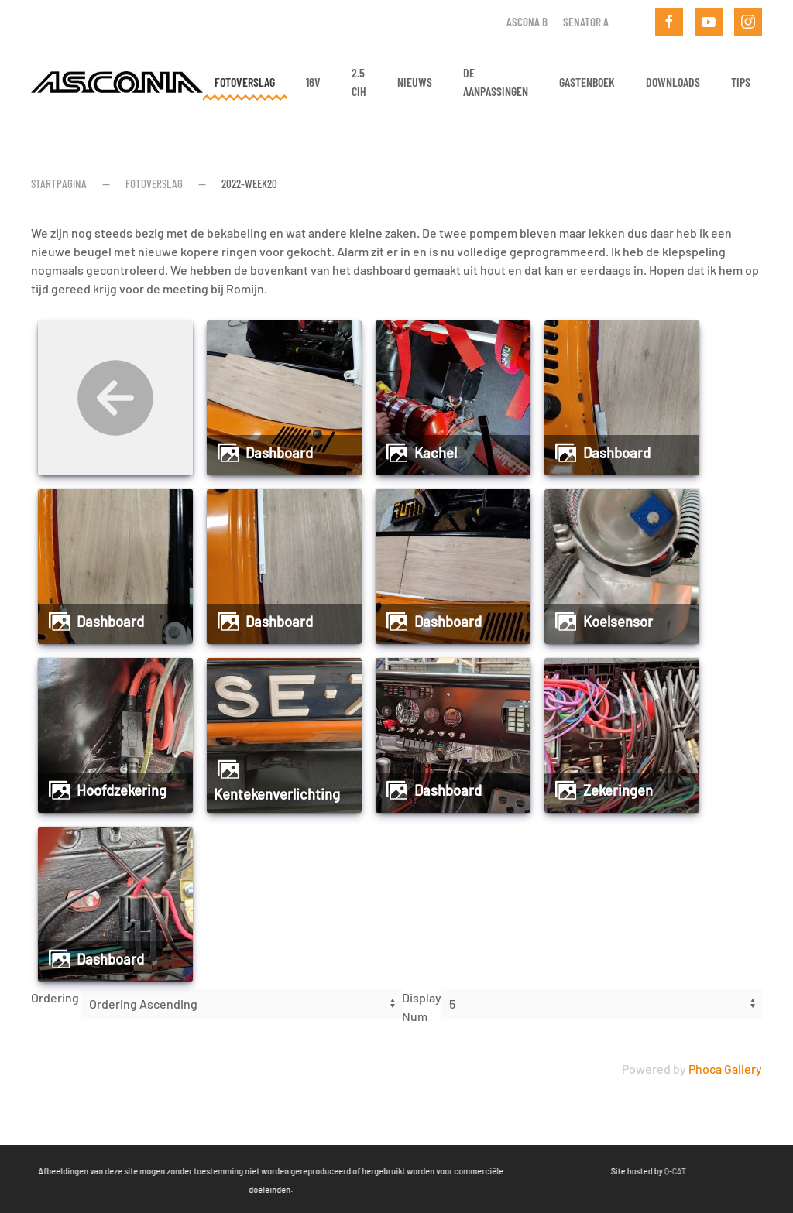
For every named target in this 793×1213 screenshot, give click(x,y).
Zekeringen (618, 790)
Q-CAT (626, 1171)
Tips (740, 81)
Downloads (673, 81)
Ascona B (527, 22)
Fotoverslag (245, 81)
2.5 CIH (359, 81)
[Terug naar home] (117, 82)
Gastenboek (587, 81)
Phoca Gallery (725, 1068)
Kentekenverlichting (277, 794)
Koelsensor (618, 621)
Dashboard (279, 452)
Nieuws (414, 81)
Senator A (586, 22)
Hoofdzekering (121, 790)
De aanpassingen (495, 81)
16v (313, 81)
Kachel (435, 452)
